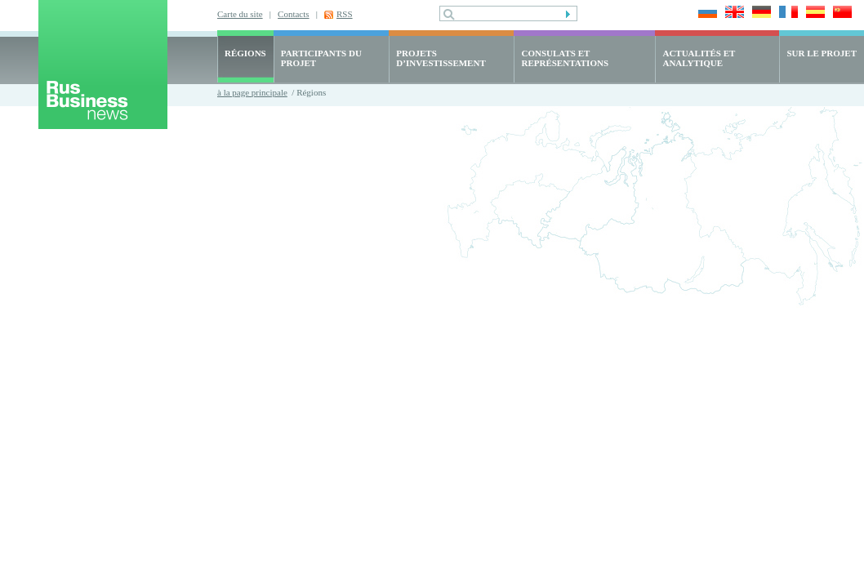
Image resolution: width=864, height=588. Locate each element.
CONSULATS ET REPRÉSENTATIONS (564, 58)
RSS (344, 14)
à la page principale (252, 92)
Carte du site (240, 14)
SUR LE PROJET (821, 53)
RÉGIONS (245, 53)
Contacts (294, 14)
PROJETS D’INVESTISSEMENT (440, 58)
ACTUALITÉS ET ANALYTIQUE (698, 58)
